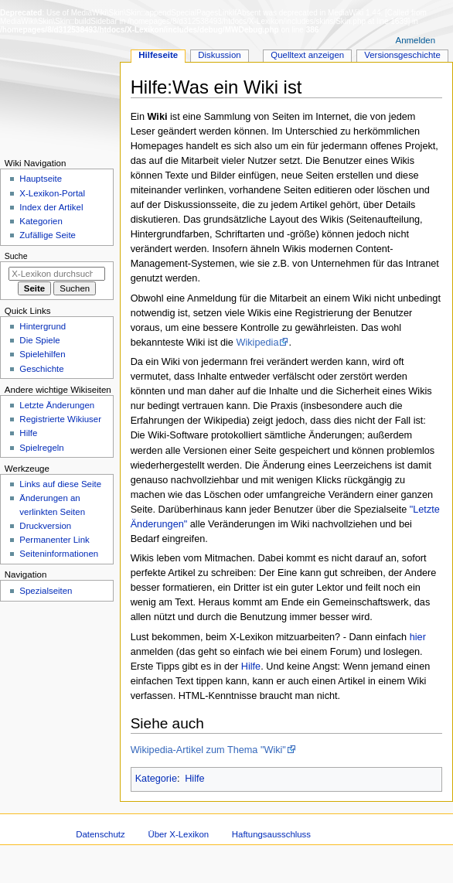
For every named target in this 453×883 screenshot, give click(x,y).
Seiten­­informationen (58, 553)
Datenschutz (100, 834)
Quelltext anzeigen (307, 55)
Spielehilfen (42, 354)
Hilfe (251, 666)
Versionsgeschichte (402, 55)
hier (418, 637)
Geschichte (41, 368)
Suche (16, 256)
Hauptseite (40, 178)
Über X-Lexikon (178, 834)
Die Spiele (39, 340)
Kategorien (40, 221)
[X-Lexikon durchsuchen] (57, 274)
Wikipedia (257, 342)
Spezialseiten (45, 590)
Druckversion (45, 525)
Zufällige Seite (47, 235)
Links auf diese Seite (60, 484)
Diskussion (219, 55)
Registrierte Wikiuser (60, 419)
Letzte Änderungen (56, 405)
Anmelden (416, 40)
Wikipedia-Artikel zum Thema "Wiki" (208, 750)
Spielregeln (41, 447)
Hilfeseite (158, 55)
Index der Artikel (51, 207)
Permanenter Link (54, 539)
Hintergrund (42, 326)
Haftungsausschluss (271, 834)
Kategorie (156, 778)
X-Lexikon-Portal (52, 193)
